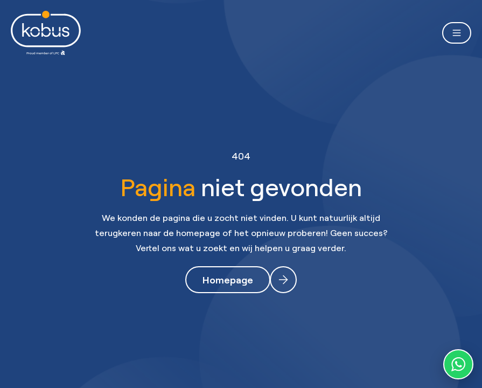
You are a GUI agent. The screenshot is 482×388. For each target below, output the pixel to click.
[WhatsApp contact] (458, 364)
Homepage (227, 280)
